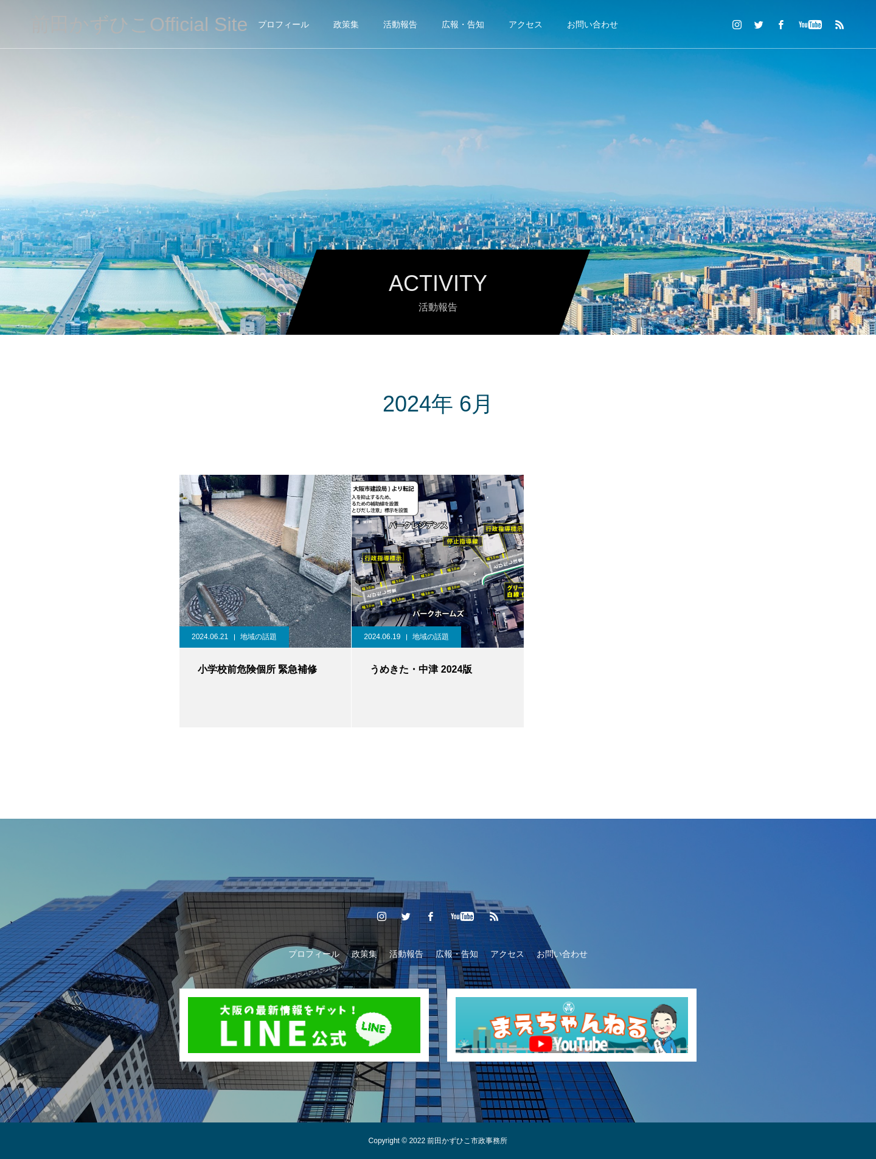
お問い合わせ (592, 24)
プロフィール (283, 24)
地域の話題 (258, 636)
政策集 (346, 24)
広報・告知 (463, 24)
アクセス (526, 24)
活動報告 (400, 24)
